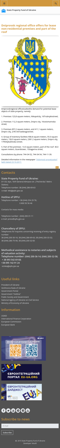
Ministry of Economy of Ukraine (15, 303)
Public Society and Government (15, 297)
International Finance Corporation (16, 318)
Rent (57, 167)
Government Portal (9, 291)
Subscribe (7, 432)
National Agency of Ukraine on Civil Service (20, 300)
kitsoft (34, 443)
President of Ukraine (10, 285)
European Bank (8, 324)
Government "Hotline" (11, 294)
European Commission (11, 321)
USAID (4, 315)
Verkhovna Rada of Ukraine (13, 288)
